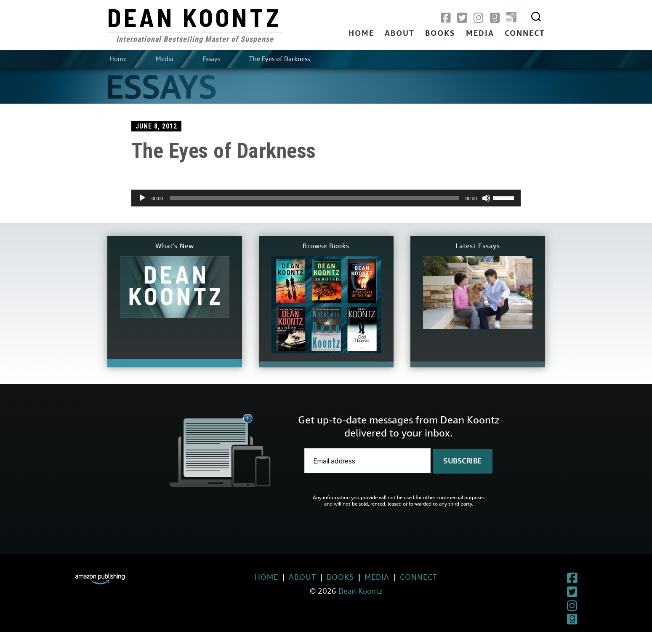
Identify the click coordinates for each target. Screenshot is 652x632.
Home (361, 33)
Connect (525, 33)
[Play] (142, 198)
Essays (211, 59)
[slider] (314, 198)
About (400, 33)
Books (440, 33)
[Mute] (486, 198)
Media (480, 33)
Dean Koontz (194, 16)
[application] (326, 198)
